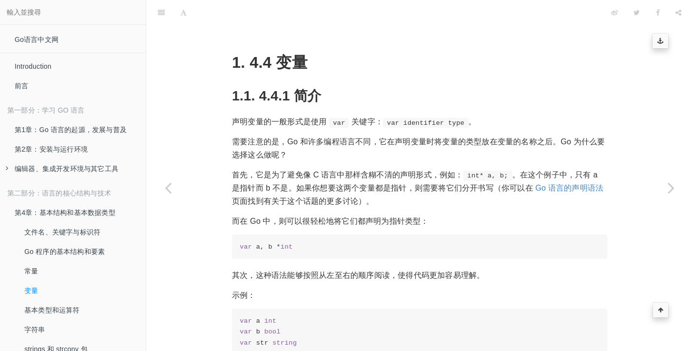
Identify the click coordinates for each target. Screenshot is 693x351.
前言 (21, 86)
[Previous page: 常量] (168, 187)
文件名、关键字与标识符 (62, 232)
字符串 (34, 329)
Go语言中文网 (36, 39)
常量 (31, 271)
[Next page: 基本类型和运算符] (671, 187)
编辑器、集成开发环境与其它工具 (62, 169)
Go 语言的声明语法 (569, 163)
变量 (31, 290)
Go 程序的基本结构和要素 (64, 251)
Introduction (33, 66)
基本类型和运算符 (52, 310)
